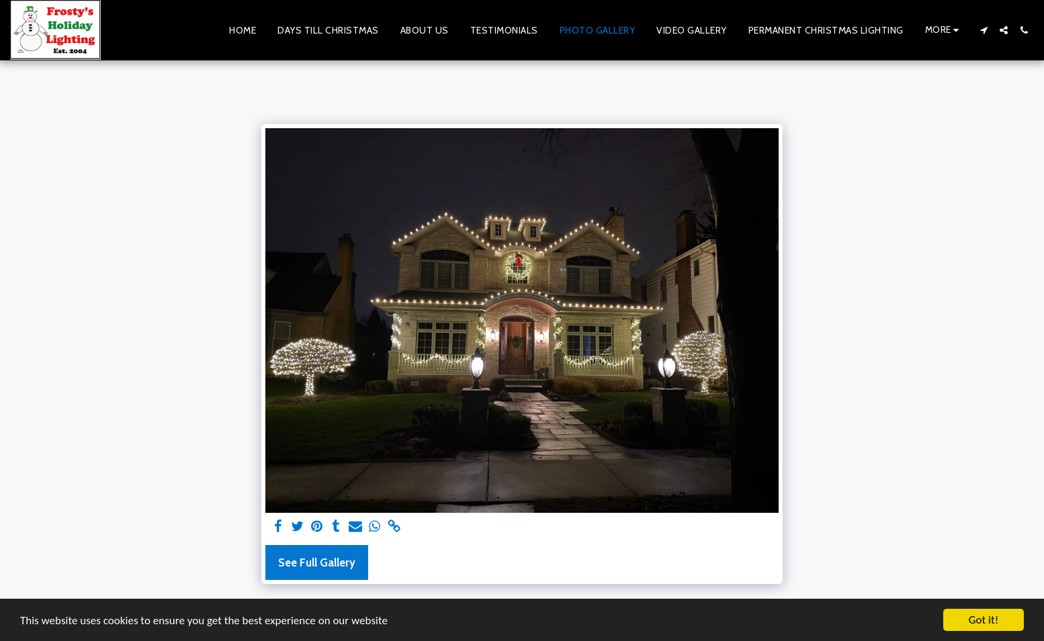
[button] (983, 30)
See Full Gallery (316, 562)
